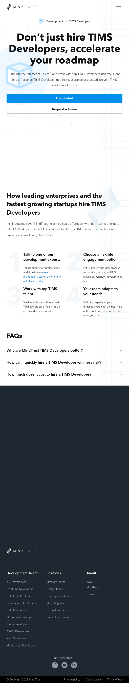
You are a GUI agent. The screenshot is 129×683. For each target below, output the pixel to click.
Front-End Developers (20, 589)
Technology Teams (58, 617)
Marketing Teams (57, 603)
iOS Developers (16, 581)
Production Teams (57, 610)
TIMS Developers (80, 21)
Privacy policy (72, 679)
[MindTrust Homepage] (21, 7)
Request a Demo (64, 108)
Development (54, 21)
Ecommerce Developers (21, 603)
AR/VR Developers (18, 631)
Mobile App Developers (21, 645)
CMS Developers (17, 610)
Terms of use (114, 679)
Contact (91, 594)
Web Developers (17, 638)
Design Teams (55, 589)
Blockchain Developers (21, 617)
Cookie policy (94, 679)
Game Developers (18, 624)
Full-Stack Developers (20, 596)
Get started (64, 98)
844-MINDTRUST (64, 658)
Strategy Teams (56, 581)
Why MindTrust (93, 584)
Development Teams (59, 596)
